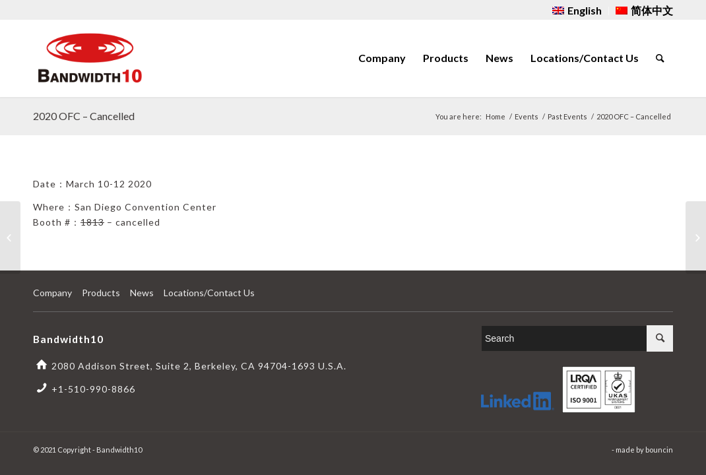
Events (526, 116)
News (142, 292)
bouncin (659, 449)
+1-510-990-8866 (93, 389)
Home (495, 116)
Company (52, 292)
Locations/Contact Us (209, 292)
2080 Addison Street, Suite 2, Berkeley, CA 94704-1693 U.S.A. (198, 365)
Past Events (567, 116)
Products (101, 292)
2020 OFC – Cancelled (84, 116)
